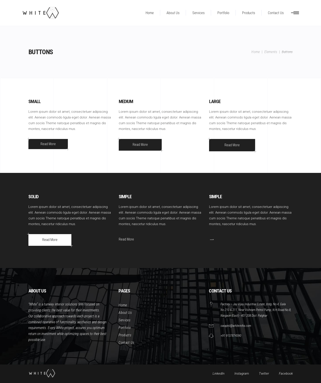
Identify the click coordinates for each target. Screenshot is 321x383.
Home (255, 52)
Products (125, 335)
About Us (125, 313)
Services (124, 320)
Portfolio (125, 328)
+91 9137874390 (231, 336)
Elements (270, 52)
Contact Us (126, 342)
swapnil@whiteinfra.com (236, 326)
